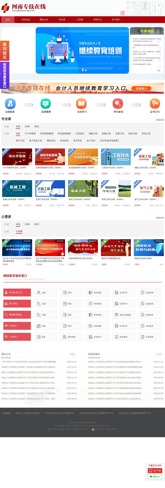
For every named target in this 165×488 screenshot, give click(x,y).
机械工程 (106, 133)
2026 (27, 126)
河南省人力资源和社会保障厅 (27, 413)
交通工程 (119, 133)
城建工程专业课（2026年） (146, 168)
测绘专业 (51, 140)
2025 (36, 126)
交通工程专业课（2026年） (47, 199)
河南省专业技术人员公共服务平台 (60, 413)
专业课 (62, 19)
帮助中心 (98, 19)
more (72, 354)
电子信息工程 (35, 140)
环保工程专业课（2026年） (113, 199)
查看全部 (160, 120)
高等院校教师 (46, 133)
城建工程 (93, 133)
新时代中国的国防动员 (111, 258)
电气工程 (20, 140)
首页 (8, 20)
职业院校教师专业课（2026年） (82, 168)
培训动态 (26, 19)
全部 (18, 126)
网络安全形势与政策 (143, 258)
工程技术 (79, 133)
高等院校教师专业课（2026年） (49, 168)
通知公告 (44, 19)
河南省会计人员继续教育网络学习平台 (135, 413)
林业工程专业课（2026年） (80, 199)
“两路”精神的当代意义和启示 (81, 258)
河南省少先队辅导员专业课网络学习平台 (96, 413)
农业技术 (64, 140)
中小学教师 (30, 133)
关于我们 (116, 19)
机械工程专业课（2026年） (14, 199)
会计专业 (91, 140)
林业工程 (133, 133)
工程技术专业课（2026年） (113, 168)
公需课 (80, 19)
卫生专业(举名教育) (109, 140)
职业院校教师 (64, 133)
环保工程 (146, 133)
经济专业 (77, 140)
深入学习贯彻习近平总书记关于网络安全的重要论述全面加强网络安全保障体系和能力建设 (50, 261)
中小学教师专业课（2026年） (15, 168)
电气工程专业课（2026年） (146, 199)
